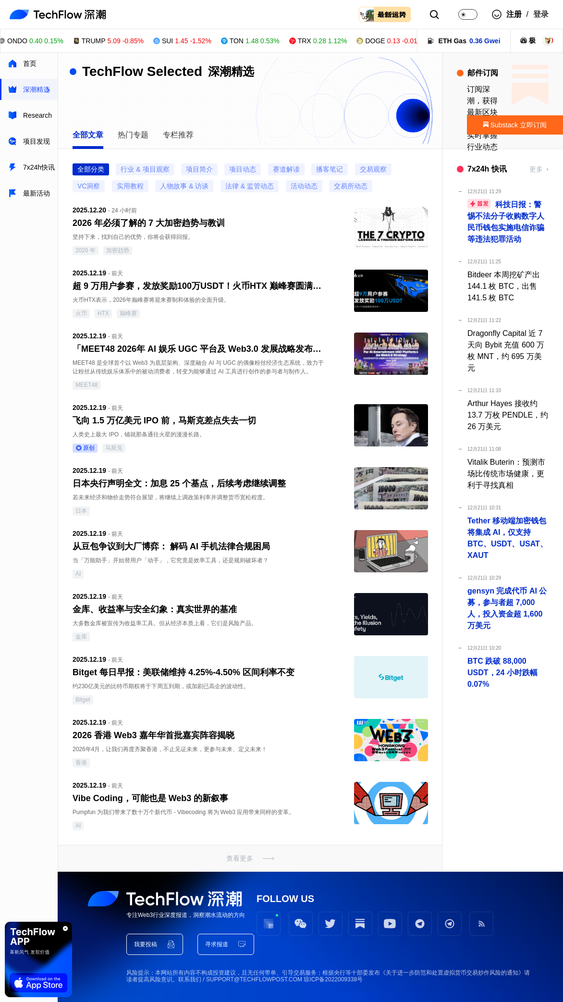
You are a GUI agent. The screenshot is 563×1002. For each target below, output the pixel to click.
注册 (514, 14)
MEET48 (86, 385)
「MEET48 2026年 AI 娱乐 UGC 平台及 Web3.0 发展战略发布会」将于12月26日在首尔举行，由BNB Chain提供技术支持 (199, 349)
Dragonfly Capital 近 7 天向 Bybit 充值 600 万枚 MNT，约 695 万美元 (505, 350)
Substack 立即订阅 (515, 125)
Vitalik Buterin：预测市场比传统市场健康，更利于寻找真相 (506, 473)
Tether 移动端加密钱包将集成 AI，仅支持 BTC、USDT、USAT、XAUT (507, 538)
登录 (541, 14)
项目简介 (199, 169)
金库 (81, 636)
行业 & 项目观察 (145, 169)
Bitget (82, 699)
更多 (536, 169)
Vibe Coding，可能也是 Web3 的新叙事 (150, 798)
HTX (103, 313)
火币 (81, 313)
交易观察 (373, 169)
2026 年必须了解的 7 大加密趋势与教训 (149, 223)
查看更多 (239, 858)
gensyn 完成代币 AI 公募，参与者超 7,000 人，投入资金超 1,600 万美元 (507, 608)
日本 (81, 510)
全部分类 (90, 169)
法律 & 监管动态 (249, 186)
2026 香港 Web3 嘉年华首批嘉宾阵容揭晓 (153, 735)
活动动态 (304, 186)
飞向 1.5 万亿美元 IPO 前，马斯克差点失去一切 (164, 420)
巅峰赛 (128, 313)
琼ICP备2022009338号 (333, 979)
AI (78, 573)
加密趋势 (117, 250)
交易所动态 (350, 186)
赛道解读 (286, 169)
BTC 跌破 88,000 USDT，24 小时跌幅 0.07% (502, 672)
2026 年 (85, 250)
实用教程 (130, 186)
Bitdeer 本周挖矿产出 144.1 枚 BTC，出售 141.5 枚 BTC (503, 286)
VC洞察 (88, 186)
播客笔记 (329, 169)
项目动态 (242, 169)
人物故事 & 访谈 (184, 186)
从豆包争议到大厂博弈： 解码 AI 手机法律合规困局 (171, 546)
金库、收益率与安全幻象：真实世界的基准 (155, 609)
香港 (81, 762)
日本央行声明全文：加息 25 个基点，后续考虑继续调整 (179, 483)
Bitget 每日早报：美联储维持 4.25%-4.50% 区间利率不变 (183, 672)
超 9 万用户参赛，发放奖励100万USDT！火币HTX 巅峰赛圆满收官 (199, 286)
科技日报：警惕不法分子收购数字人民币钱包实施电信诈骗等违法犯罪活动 (505, 221)
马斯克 (113, 448)
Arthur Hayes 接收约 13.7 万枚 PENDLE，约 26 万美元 (507, 415)
